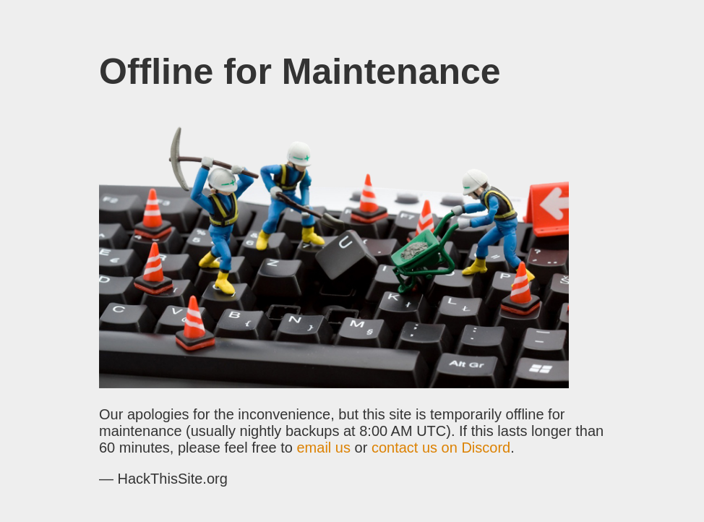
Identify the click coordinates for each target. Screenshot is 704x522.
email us (324, 447)
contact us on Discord (441, 447)
